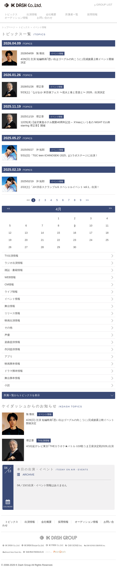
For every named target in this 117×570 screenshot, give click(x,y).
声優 (7, 334)
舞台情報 (10, 306)
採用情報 (92, 14)
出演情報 (32, 14)
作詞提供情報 (12, 349)
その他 (8, 327)
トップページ (8, 27)
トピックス (11, 14)
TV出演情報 (11, 255)
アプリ (8, 356)
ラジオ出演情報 (14, 262)
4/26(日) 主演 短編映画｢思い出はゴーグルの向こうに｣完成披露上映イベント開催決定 (68, 58)
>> (87, 200)
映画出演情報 (12, 320)
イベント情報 (12, 298)
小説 (7, 385)
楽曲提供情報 (12, 342)
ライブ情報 (11, 291)
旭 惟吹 (30, 414)
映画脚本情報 (12, 363)
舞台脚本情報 (12, 378)
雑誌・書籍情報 (14, 270)
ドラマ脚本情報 (14, 370)
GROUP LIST (104, 4)
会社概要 (51, 14)
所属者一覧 (71, 14)
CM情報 (9, 284)
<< (8, 208)
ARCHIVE (28, 474)
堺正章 (30, 440)
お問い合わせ (44, 17)
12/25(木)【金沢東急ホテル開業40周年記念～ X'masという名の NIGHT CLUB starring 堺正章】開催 (68, 121)
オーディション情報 (16, 17)
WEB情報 (10, 277)
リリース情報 (12, 313)
